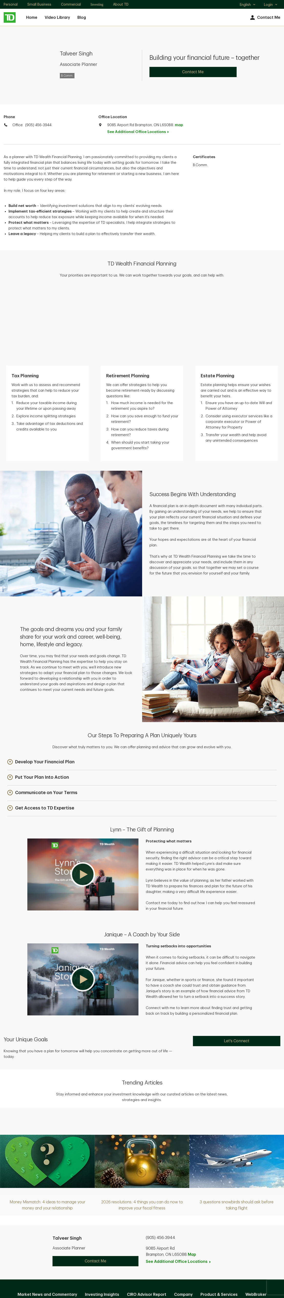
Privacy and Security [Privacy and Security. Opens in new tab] (117, 1244)
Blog (81, 18)
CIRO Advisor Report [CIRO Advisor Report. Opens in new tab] (146, 1218)
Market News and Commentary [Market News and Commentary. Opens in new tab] (47, 1218)
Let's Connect (236, 964)
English (248, 5)
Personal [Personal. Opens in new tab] (11, 4)
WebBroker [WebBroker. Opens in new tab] (255, 1218)
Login (271, 4)
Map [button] (192, 1178)
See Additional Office (140, 132)
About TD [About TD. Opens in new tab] (120, 4)
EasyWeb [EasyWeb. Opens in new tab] (112, 1228)
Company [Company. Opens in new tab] (183, 1218)
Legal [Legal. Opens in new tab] (149, 1244)
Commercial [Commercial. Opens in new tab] (71, 4)
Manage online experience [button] (154, 1228)
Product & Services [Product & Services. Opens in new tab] (219, 1218)
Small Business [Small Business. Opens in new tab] (39, 4)
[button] (40, 685)
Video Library (57, 18)
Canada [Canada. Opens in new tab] (142, 1276)
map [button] (179, 125)
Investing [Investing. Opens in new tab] (97, 4)
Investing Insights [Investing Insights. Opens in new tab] (102, 1218)
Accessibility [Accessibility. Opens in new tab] (175, 1244)
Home (31, 18)
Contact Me (264, 17)
